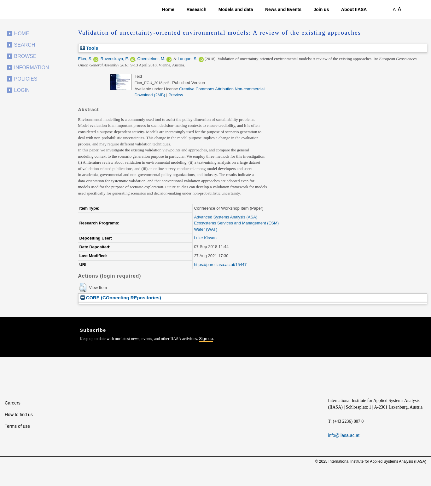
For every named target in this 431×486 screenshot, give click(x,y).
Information (31, 67)
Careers (12, 402)
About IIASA (354, 9)
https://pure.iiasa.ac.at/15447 (220, 264)
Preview (175, 95)
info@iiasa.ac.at (343, 435)
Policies (26, 79)
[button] (82, 287)
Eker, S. (85, 58)
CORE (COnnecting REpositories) (120, 297)
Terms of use (17, 426)
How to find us (19, 414)
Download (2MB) (150, 95)
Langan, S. (188, 58)
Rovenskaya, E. (115, 58)
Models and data (235, 9)
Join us (321, 9)
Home (168, 9)
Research (196, 9)
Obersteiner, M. (151, 58)
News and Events (283, 9)
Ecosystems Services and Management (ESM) (236, 223)
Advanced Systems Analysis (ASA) (225, 217)
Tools (89, 48)
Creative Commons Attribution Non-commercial (222, 89)
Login (22, 90)
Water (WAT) (205, 229)
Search (24, 45)
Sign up (206, 338)
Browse (25, 56)
